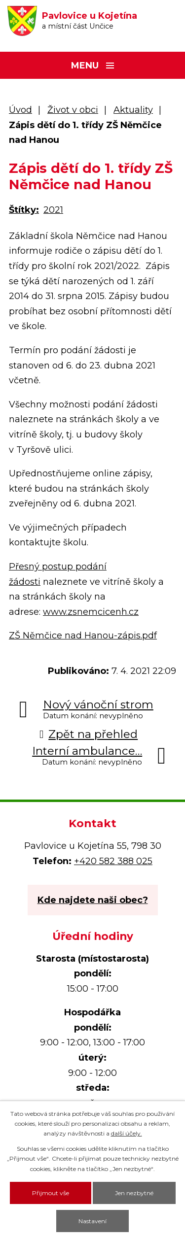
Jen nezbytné (134, 1193)
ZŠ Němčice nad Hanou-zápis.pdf (83, 635)
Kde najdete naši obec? (92, 900)
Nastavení (92, 1221)
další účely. (126, 1133)
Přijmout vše (50, 1193)
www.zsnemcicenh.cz (91, 611)
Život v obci (72, 109)
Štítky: (24, 209)
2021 (53, 209)
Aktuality (133, 109)
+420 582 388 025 (113, 861)
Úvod (20, 109)
